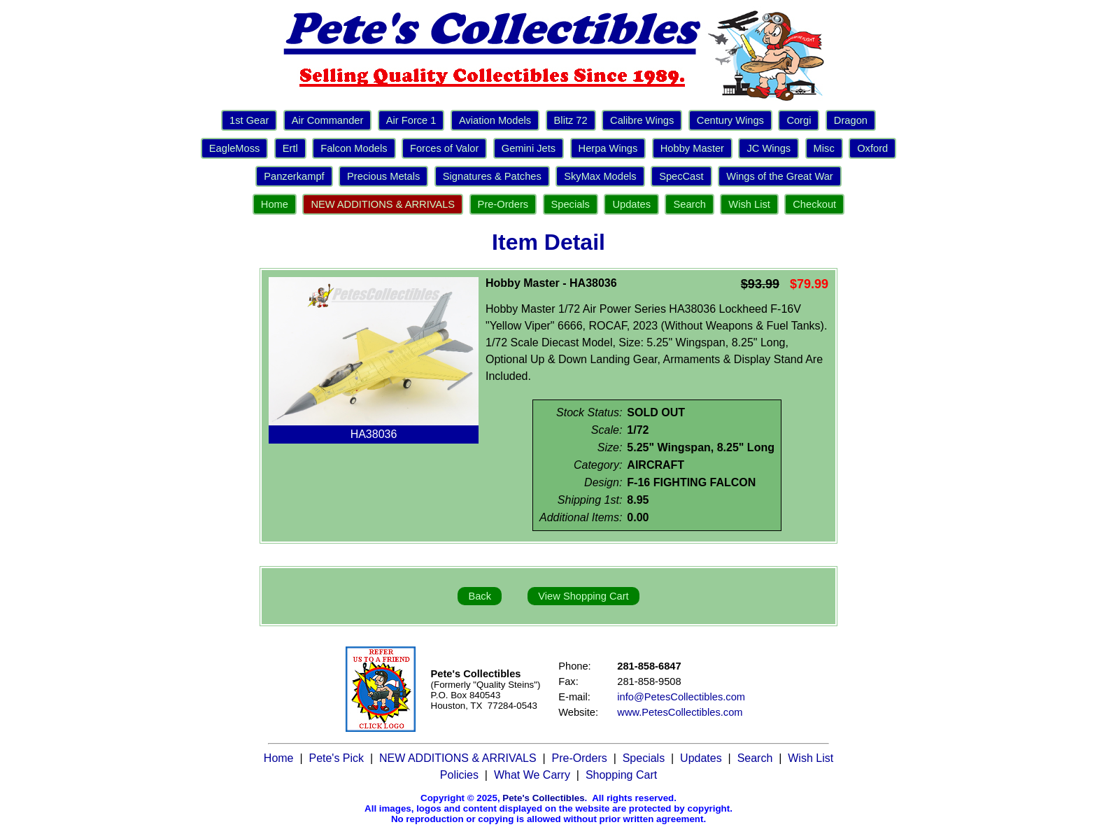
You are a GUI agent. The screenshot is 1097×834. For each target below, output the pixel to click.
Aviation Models (495, 120)
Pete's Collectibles (543, 798)
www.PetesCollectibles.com (679, 712)
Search (689, 204)
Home (274, 204)
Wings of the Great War (779, 176)
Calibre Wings (642, 120)
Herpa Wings (608, 148)
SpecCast (681, 176)
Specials (570, 204)
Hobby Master (692, 148)
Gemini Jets (528, 148)
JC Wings (768, 148)
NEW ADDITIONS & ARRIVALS (383, 204)
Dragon (851, 120)
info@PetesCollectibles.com (681, 696)
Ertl (290, 148)
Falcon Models (353, 148)
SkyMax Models (600, 176)
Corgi (798, 120)
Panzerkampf (294, 176)
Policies (459, 775)
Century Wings (730, 120)
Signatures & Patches (492, 176)
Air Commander (328, 120)
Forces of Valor (444, 148)
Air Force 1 (411, 120)
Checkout (814, 204)
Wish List (749, 204)
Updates (631, 204)
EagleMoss (234, 148)
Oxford (872, 148)
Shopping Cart (621, 775)
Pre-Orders (503, 204)
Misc (824, 148)
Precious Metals (383, 176)
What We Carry (532, 775)
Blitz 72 (571, 120)
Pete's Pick (336, 758)
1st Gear (249, 120)
